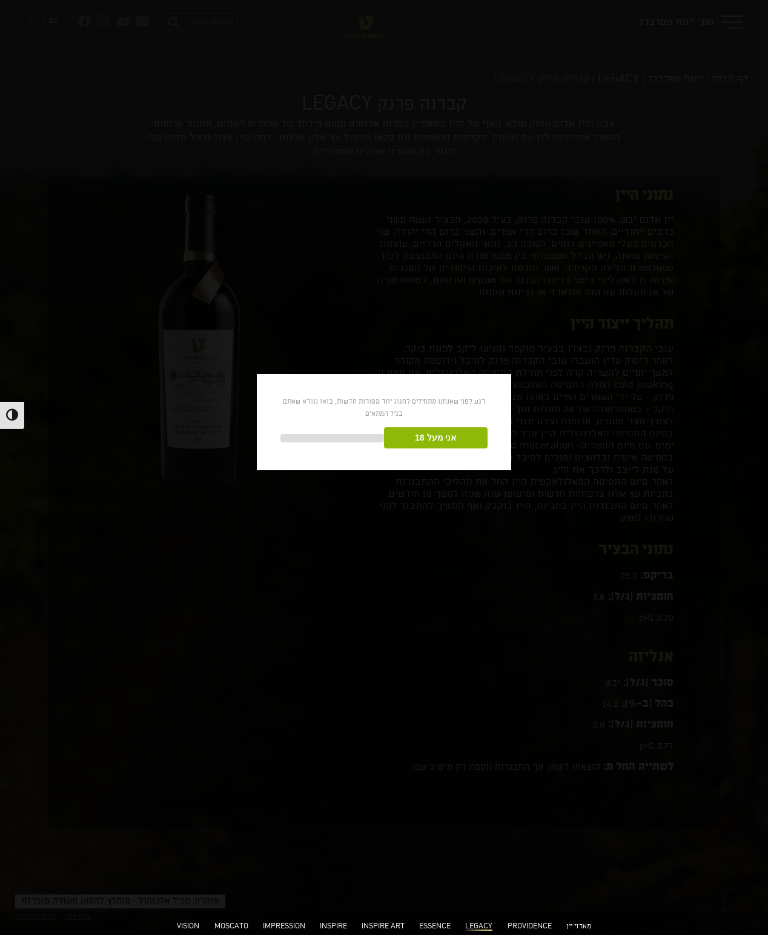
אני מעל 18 (435, 437)
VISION (188, 926)
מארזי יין (578, 926)
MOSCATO (231, 926)
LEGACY (478, 926)
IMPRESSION (284, 926)
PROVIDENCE (530, 926)
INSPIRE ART (383, 926)
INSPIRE (333, 926)
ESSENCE (435, 926)
